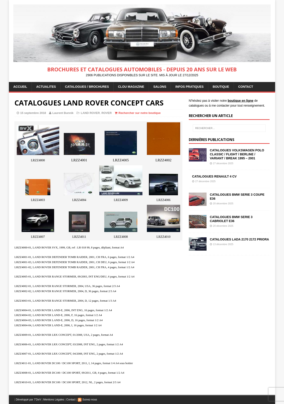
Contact (70, 399)
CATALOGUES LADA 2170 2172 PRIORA (239, 239)
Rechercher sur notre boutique (139, 113)
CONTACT (245, 86)
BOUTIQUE (221, 86)
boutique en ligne (240, 100)
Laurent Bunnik (62, 113)
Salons (159, 86)
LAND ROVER (90, 113)
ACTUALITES (46, 86)
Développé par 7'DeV (28, 399)
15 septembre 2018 (33, 113)
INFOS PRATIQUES (189, 86)
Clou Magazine (131, 86)
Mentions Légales (53, 399)
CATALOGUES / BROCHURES (87, 86)
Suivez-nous (87, 399)
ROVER (106, 113)
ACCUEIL (20, 86)
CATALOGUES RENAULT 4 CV (214, 176)
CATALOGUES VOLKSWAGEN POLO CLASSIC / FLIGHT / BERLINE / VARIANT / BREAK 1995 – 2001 (237, 154)
